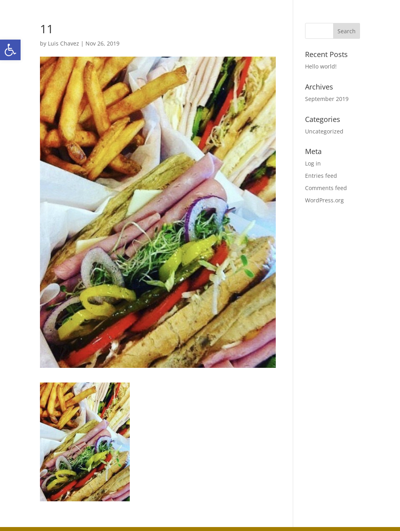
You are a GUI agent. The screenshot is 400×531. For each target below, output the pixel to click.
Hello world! (321, 66)
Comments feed (326, 188)
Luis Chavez (63, 43)
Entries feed (321, 175)
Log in (313, 163)
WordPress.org (324, 200)
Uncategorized (324, 131)
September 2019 (327, 99)
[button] (10, 50)
